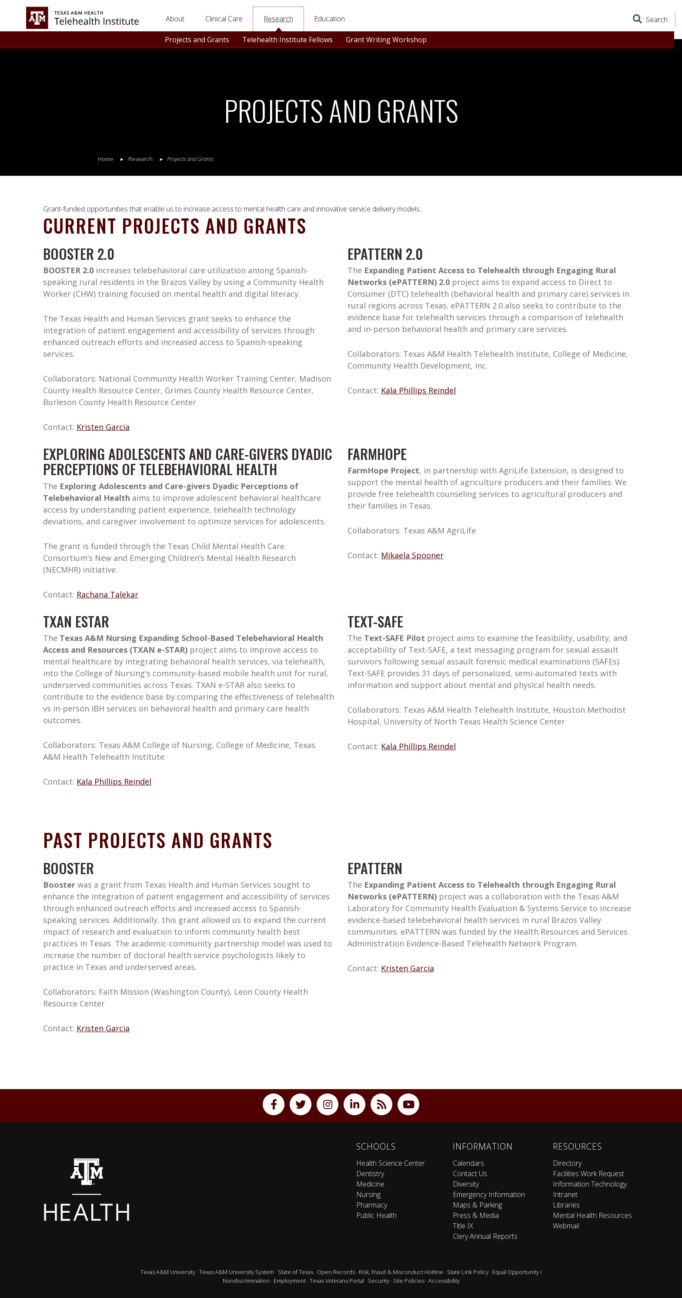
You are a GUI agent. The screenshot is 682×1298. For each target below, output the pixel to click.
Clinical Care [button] (224, 18)
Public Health (376, 1215)
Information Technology (590, 1184)
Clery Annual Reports (485, 1236)
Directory (567, 1163)
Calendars (468, 1163)
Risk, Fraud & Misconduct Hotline (401, 1272)
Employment (290, 1281)
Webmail (566, 1226)
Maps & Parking (477, 1205)
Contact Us (470, 1173)
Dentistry (370, 1173)
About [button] (175, 18)
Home (106, 159)
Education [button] (329, 18)
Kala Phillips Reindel (418, 390)
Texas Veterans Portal (337, 1281)
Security (378, 1281)
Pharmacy (371, 1205)
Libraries (566, 1205)
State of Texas (295, 1272)
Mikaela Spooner (412, 555)
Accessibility (444, 1281)
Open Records (336, 1272)
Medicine (370, 1184)
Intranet (565, 1194)
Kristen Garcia (103, 427)
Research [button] (278, 18)
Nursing (368, 1194)
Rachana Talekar (107, 594)
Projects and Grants (197, 39)
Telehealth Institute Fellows (287, 39)
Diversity (466, 1184)
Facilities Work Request (588, 1173)
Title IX (463, 1226)
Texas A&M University (167, 1272)
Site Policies (409, 1281)
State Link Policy (467, 1272)
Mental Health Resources (592, 1215)
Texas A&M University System (236, 1272)
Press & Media (476, 1215)
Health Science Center (390, 1163)
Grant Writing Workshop (386, 39)
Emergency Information (489, 1194)
